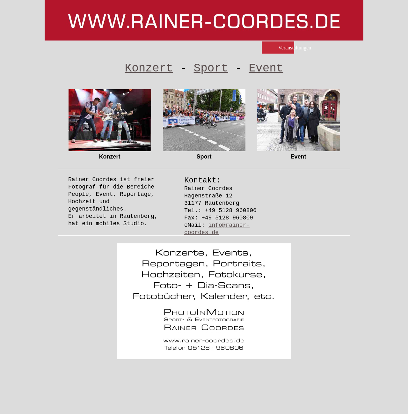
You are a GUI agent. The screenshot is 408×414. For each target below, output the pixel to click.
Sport (211, 68)
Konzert (149, 68)
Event (266, 68)
